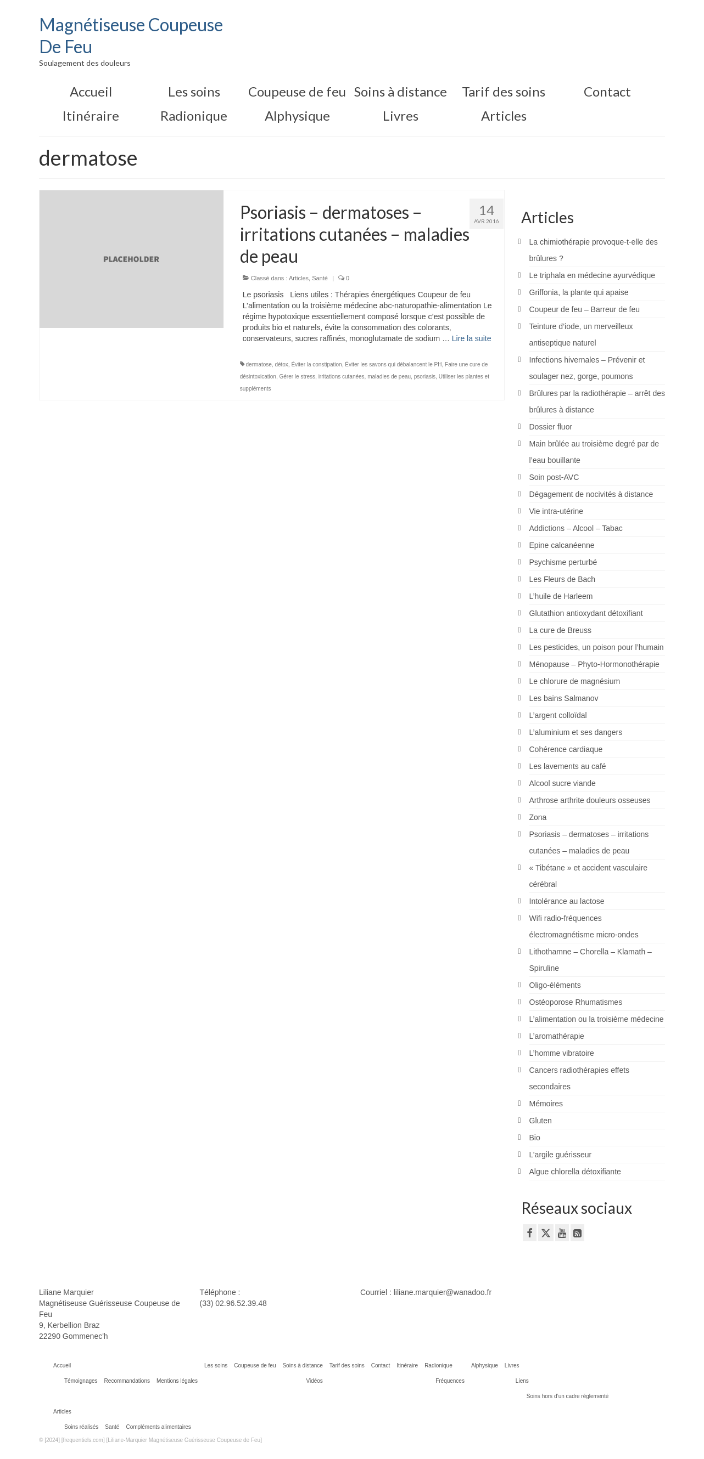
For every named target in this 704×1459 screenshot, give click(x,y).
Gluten (540, 1120)
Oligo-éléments (555, 985)
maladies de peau (389, 377)
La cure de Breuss (560, 630)
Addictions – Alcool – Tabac (576, 528)
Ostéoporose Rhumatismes (576, 1002)
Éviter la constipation (316, 364)
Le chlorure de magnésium (575, 681)
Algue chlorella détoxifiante (575, 1171)
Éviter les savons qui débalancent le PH (393, 364)
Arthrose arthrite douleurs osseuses (590, 800)
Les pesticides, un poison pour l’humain (596, 647)
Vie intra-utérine (556, 511)
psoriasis (424, 377)
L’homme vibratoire (561, 1053)
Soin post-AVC (554, 477)
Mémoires (546, 1103)
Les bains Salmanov (564, 698)
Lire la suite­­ (471, 338)
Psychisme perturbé (563, 562)
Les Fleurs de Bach (562, 579)
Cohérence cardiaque (566, 749)
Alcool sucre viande (562, 783)
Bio (534, 1137)
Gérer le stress (298, 377)
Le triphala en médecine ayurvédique (592, 275)
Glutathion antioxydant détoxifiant (586, 613)
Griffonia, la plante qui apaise (579, 292)
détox (281, 364)
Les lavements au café (567, 766)
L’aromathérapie (556, 1036)
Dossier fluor (551, 426)
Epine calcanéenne (562, 545)
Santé (320, 278)
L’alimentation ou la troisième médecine (596, 1019)
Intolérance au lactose (567, 901)
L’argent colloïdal (558, 715)
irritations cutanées (342, 377)
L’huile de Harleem (561, 596)
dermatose (259, 364)
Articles (299, 278)
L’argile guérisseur (560, 1154)
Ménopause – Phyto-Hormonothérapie (594, 664)
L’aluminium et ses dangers (576, 732)
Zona (538, 817)
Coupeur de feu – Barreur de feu (584, 309)
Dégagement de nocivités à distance (591, 494)
